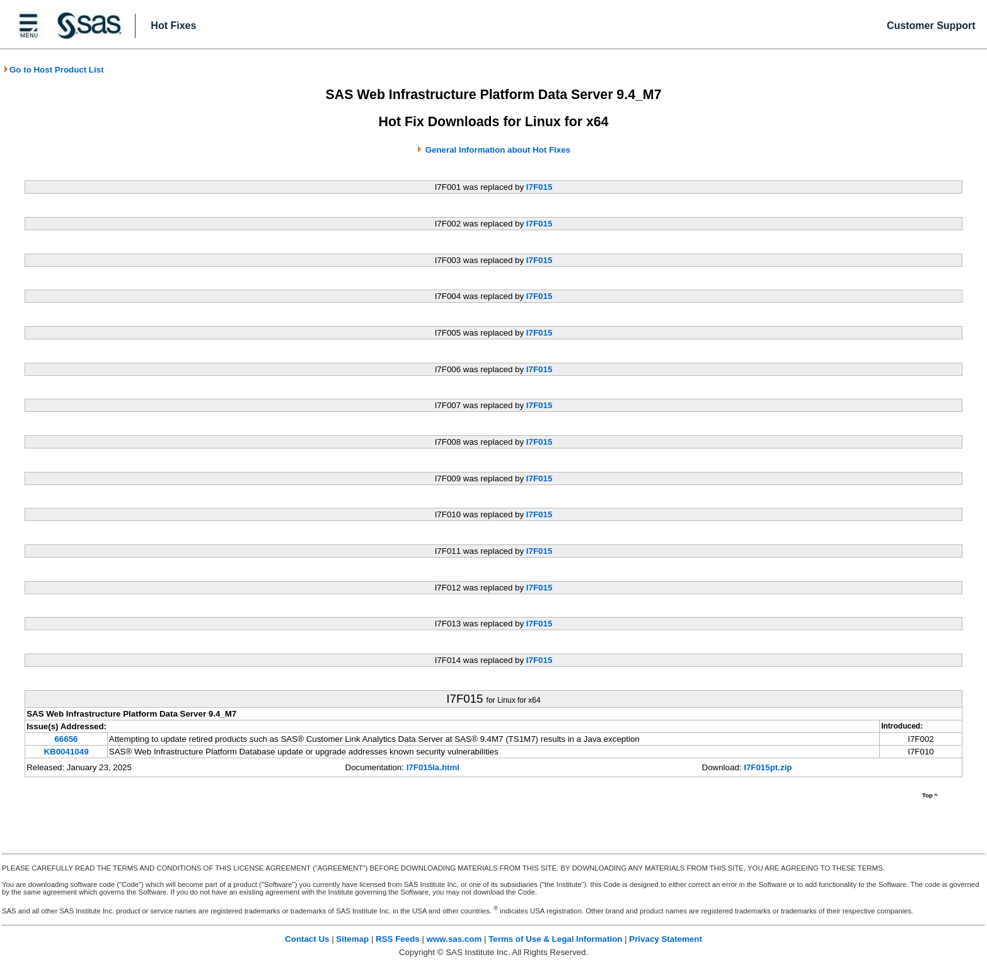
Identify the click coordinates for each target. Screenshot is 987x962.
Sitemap (352, 939)
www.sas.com (454, 939)
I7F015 (539, 187)
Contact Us (307, 939)
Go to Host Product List (53, 69)
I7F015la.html (433, 767)
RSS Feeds (398, 939)
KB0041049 (65, 751)
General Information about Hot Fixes (497, 150)
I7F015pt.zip (768, 767)
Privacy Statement (665, 939)
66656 (66, 739)
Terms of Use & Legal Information (555, 939)
